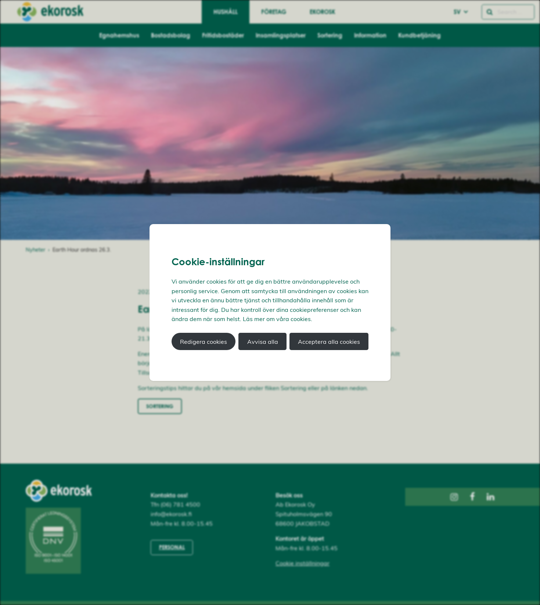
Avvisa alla (262, 341)
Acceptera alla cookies (329, 341)
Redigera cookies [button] (203, 341)
